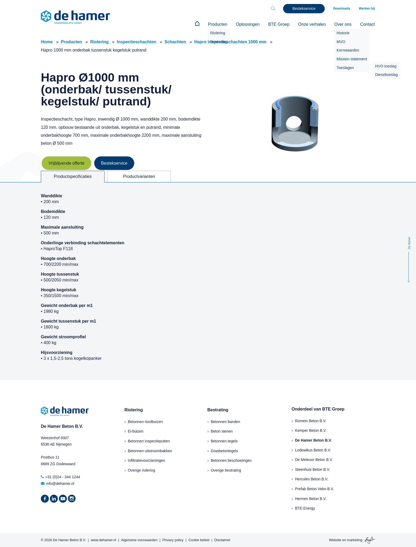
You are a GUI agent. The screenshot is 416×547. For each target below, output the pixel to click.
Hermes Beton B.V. (311, 498)
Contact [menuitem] (368, 24)
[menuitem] (202, 24)
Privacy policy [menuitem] (172, 540)
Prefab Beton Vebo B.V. (314, 488)
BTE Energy (305, 508)
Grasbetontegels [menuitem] (224, 450)
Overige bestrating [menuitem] (226, 470)
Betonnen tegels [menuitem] (224, 441)
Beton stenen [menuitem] (222, 431)
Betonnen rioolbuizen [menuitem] (145, 421)
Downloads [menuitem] (342, 8)
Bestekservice (114, 163)
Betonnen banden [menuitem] (225, 421)
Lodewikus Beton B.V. (313, 449)
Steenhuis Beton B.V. (312, 469)
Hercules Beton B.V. (311, 479)
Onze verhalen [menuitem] (313, 24)
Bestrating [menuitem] (217, 409)
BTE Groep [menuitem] (281, 24)
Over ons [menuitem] (344, 24)
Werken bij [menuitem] (367, 8)
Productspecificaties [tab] (73, 176)
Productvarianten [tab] (139, 176)
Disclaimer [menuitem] (222, 540)
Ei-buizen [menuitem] (135, 431)
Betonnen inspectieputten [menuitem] (149, 441)
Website (335, 540)
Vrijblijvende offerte (66, 163)
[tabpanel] (208, 281)
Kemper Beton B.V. (311, 430)
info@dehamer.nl (57, 483)
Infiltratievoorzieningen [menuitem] (146, 460)
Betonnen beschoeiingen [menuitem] (231, 460)
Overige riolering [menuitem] (141, 470)
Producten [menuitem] (221, 24)
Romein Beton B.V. (310, 420)
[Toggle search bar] (274, 8)
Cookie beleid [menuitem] (198, 540)
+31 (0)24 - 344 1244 (60, 477)
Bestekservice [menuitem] (305, 8)
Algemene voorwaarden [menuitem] (139, 540)
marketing (354, 540)
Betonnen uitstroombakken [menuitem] (150, 450)
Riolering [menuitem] (133, 409)
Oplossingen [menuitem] (251, 24)
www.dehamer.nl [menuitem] (103, 540)
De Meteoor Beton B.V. (314, 459)
